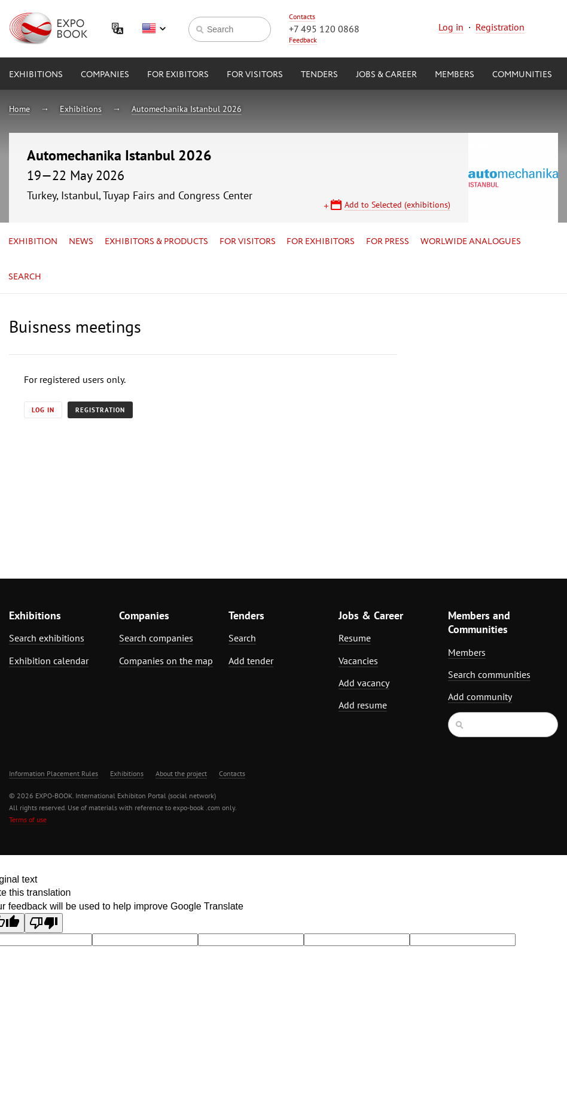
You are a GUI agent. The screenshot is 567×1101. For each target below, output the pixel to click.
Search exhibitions (46, 638)
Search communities (489, 674)
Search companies (156, 638)
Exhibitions (36, 75)
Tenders (319, 75)
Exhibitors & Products (156, 242)
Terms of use (28, 819)
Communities (522, 75)
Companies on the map (166, 661)
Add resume (363, 705)
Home (19, 109)
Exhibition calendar (49, 661)
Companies (105, 75)
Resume (355, 638)
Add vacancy (364, 683)
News (81, 242)
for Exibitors (178, 75)
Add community (480, 696)
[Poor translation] (44, 923)
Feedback (303, 39)
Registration (500, 27)
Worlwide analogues (470, 242)
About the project (181, 773)
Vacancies (358, 661)
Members (454, 75)
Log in (451, 27)
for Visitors (255, 75)
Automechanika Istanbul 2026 (187, 109)
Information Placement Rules (53, 773)
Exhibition (32, 242)
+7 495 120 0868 (324, 29)
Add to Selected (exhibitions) (397, 204)
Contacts (302, 16)
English (154, 29)
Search (24, 277)
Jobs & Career (386, 75)
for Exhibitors (320, 242)
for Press (387, 242)
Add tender (250, 661)
